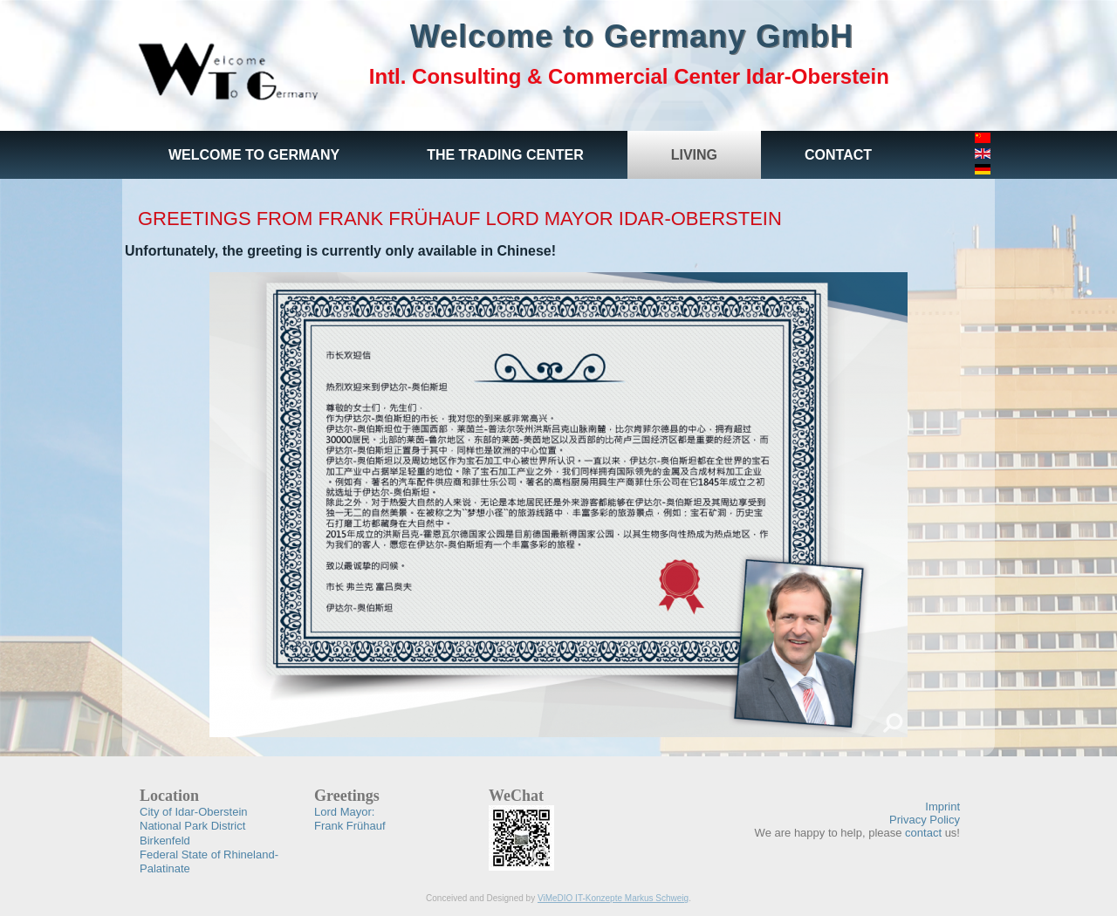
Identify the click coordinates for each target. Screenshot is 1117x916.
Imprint (942, 806)
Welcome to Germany (253, 154)
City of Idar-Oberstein (194, 811)
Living (694, 154)
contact (923, 832)
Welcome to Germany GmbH (631, 36)
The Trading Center (505, 154)
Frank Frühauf (350, 818)
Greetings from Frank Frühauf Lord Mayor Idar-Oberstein (460, 218)
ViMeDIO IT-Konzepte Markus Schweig (613, 898)
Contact (838, 154)
